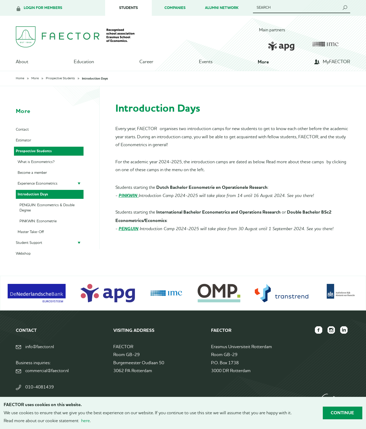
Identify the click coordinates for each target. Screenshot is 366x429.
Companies (175, 8)
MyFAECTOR (336, 62)
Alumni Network (221, 8)
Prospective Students (60, 78)
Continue (342, 412)
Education (84, 62)
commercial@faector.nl (47, 371)
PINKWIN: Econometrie (38, 221)
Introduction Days (95, 78)
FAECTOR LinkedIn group (344, 330)
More (263, 62)
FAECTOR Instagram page (331, 330)
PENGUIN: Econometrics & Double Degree (47, 207)
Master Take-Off (31, 232)
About (22, 62)
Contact (22, 129)
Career (146, 62)
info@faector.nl (39, 347)
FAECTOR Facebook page (318, 330)
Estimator (23, 140)
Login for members (43, 8)
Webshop (23, 253)
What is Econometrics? (36, 162)
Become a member (32, 173)
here (85, 421)
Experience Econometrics (37, 183)
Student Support (29, 243)
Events (205, 62)
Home (20, 78)
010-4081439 (39, 387)
